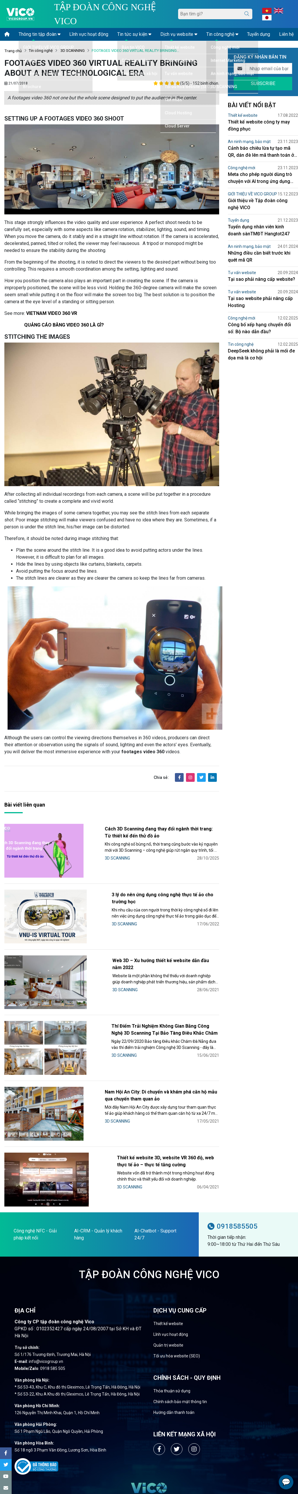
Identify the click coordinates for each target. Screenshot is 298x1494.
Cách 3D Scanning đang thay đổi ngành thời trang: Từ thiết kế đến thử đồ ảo (146, 832)
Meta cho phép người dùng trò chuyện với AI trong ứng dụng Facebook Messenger (260, 178)
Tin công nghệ (41, 50)
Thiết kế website (243, 115)
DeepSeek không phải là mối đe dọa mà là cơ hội (261, 354)
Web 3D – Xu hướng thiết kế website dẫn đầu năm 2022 (134, 933)
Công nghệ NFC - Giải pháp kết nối (35, 1147)
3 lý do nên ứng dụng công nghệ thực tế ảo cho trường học (138, 882)
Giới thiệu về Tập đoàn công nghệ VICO (258, 204)
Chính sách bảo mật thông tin (180, 1314)
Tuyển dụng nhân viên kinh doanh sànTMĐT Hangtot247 (259, 230)
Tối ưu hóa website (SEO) (176, 1269)
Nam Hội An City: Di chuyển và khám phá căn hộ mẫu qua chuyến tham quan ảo (144, 1037)
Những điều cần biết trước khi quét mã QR (259, 256)
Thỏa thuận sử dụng (171, 1303)
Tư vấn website (242, 272)
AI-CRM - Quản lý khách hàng (98, 1147)
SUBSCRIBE (263, 83)
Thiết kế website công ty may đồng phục (259, 125)
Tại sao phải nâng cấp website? (261, 279)
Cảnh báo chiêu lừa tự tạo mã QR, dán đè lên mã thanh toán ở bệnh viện (261, 152)
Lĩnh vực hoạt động (170, 1247)
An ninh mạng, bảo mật (249, 141)
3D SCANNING (72, 50)
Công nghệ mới (241, 167)
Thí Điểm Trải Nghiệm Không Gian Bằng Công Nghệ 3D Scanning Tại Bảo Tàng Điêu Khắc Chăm (144, 986)
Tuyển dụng (238, 220)
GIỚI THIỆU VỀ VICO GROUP (252, 194)
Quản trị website (168, 1258)
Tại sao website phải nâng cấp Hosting (260, 302)
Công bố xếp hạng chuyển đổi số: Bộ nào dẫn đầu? (259, 328)
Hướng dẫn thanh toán (173, 1325)
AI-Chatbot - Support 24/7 (155, 1147)
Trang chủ (13, 50)
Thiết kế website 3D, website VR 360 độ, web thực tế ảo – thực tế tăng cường (145, 1088)
